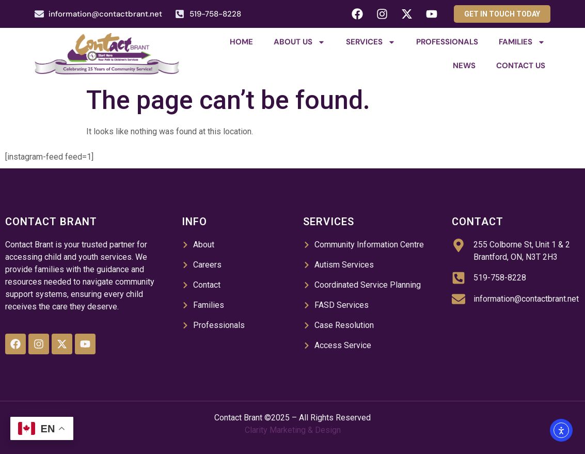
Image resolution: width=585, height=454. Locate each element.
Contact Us (520, 65)
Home (241, 42)
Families (522, 42)
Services (371, 42)
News (464, 65)
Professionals (447, 42)
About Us (299, 42)
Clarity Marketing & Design (293, 430)
